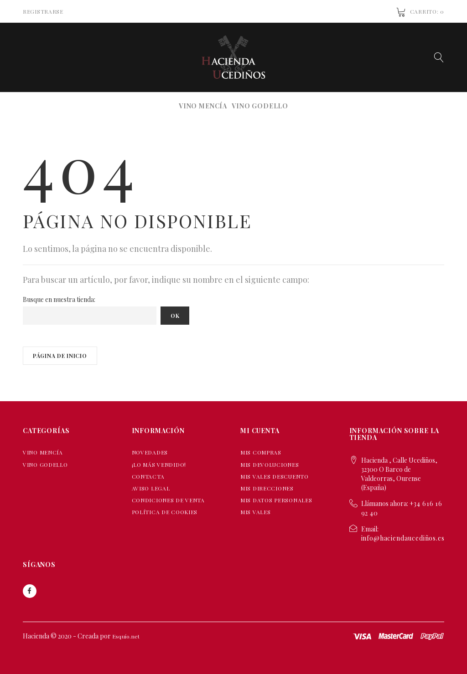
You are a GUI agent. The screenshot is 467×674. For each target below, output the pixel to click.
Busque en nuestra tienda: (59, 299)
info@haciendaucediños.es (403, 538)
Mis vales (255, 512)
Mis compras (260, 452)
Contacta (148, 476)
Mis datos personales (276, 500)
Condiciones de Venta (168, 500)
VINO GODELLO (260, 106)
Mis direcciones (267, 488)
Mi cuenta (260, 430)
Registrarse (43, 11)
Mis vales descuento (274, 476)
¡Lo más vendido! (159, 464)
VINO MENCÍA (203, 106)
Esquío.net (126, 636)
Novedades (150, 452)
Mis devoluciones (269, 464)
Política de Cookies (165, 512)
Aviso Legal (151, 488)
